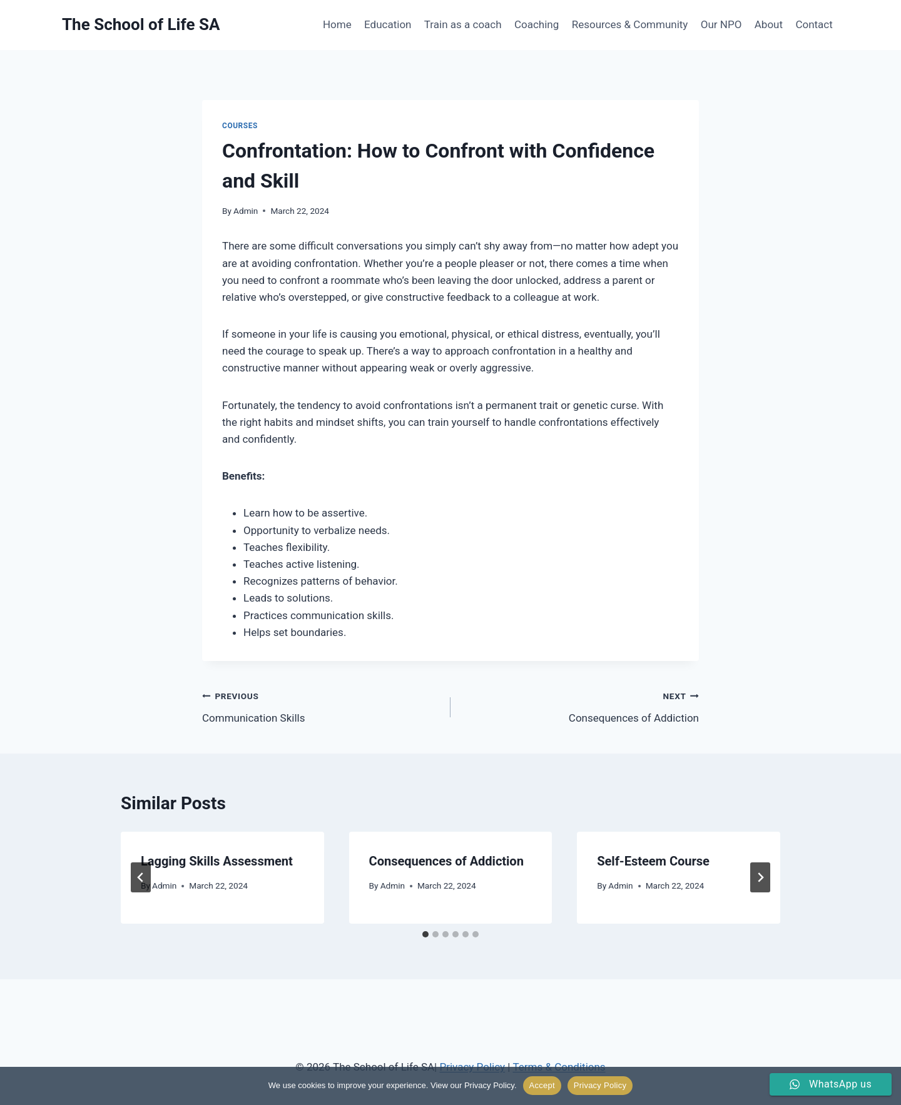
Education (387, 24)
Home (337, 24)
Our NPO (721, 24)
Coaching (536, 24)
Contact (813, 24)
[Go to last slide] (141, 877)
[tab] (425, 934)
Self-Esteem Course (653, 861)
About (769, 24)
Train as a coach (463, 24)
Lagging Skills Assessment (217, 861)
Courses (240, 125)
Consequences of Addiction (580, 705)
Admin (245, 211)
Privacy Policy (600, 1085)
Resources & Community (630, 24)
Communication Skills (321, 705)
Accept (542, 1085)
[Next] (760, 877)
